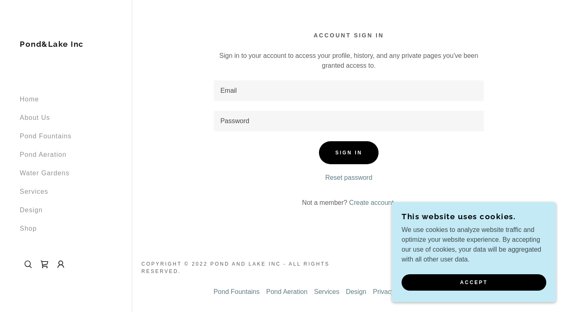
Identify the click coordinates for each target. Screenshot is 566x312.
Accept (473, 282)
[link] (52, 44)
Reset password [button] (348, 177)
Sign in (349, 153)
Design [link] (31, 209)
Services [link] (34, 191)
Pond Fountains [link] (46, 136)
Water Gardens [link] (44, 173)
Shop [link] (28, 228)
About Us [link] (35, 117)
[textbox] (349, 90)
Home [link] (29, 99)
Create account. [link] (372, 202)
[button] (61, 264)
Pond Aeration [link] (43, 154)
